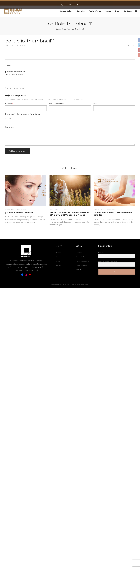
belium (63, 210)
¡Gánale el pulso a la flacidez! (20, 212)
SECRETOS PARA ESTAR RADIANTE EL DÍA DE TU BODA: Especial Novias (70, 213)
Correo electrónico (57, 104)
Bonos (58, 261)
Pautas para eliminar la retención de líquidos (113, 213)
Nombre (9, 104)
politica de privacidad (82, 261)
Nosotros (58, 253)
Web (95, 104)
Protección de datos (82, 257)
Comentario (10, 127)
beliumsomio (21, 45)
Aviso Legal (79, 253)
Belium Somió (61, 29)
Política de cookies (81, 265)
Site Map (78, 269)
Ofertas (58, 265)
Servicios (58, 257)
